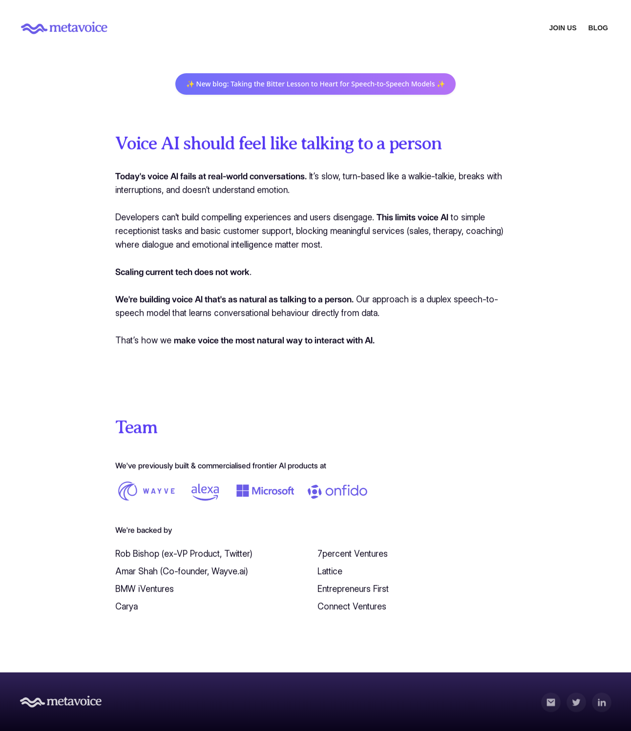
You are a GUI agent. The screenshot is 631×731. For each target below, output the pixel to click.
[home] (64, 28)
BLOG (598, 28)
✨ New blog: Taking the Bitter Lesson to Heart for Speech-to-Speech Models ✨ (315, 83)
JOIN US (563, 28)
